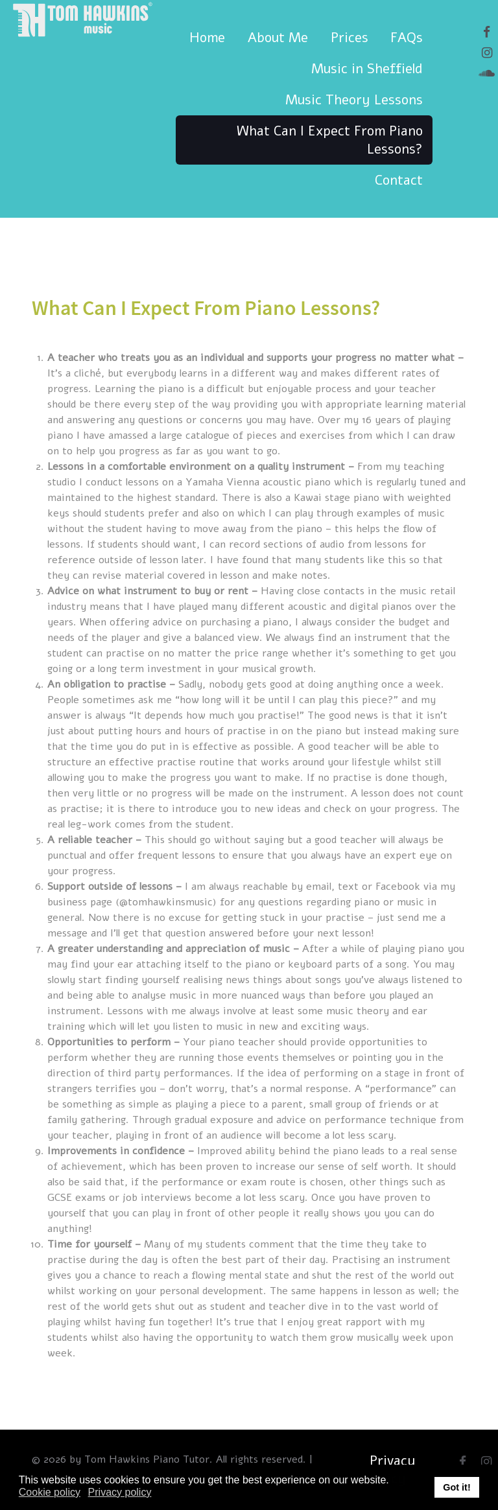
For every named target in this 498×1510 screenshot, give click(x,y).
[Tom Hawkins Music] (81, 28)
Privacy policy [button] (120, 1492)
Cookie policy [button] (49, 1492)
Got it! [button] (456, 1487)
